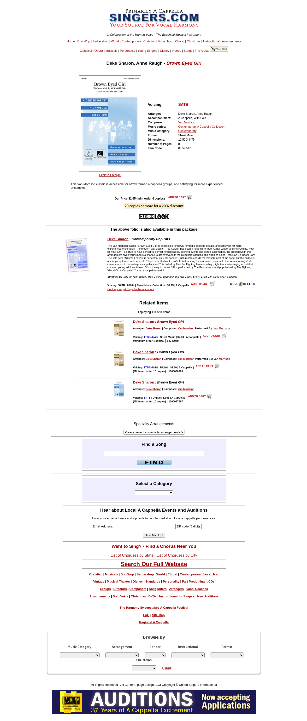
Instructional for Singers (177, 596)
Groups (105, 589)
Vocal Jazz (165, 41)
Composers (138, 589)
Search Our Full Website (154, 564)
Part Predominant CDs (198, 581)
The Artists (202, 50)
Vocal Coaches (197, 589)
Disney (164, 50)
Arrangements (231, 41)
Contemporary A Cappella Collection (201, 126)
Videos (176, 50)
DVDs (152, 596)
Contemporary (131, 41)
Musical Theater (118, 581)
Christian (149, 41)
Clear (166, 668)
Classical (86, 50)
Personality (127, 50)
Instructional (211, 41)
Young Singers (148, 50)
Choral (179, 41)
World (115, 41)
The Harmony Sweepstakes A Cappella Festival (154, 607)
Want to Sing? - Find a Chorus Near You (154, 546)
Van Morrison (186, 122)
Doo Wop (83, 41)
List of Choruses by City (177, 555)
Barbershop (100, 41)
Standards (152, 581)
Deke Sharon (118, 239)
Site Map (158, 615)
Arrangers (176, 589)
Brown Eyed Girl (183, 63)
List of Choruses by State (132, 555)
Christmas (194, 41)
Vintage (98, 581)
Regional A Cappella (154, 622)
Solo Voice (120, 596)
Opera (98, 50)
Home (71, 41)
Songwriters (158, 589)
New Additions (207, 596)
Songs (188, 50)
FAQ (146, 615)
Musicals (112, 50)
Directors (120, 589)
